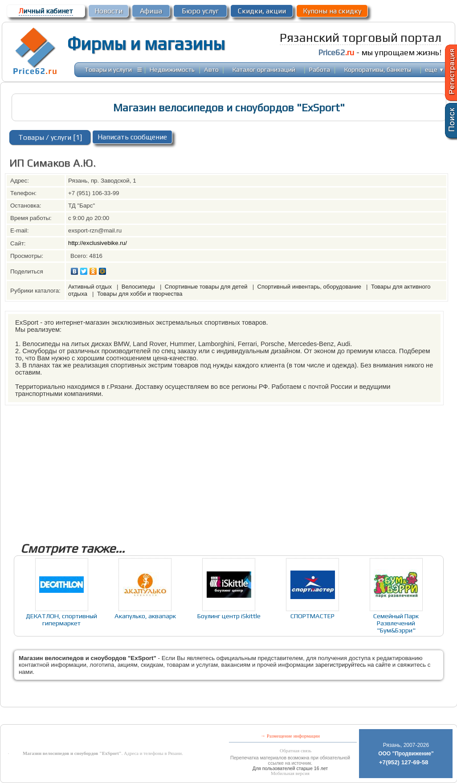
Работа (319, 69)
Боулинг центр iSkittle (229, 616)
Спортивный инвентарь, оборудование (310, 286)
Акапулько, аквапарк (145, 616)
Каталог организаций (264, 69)
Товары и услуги (108, 69)
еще (434, 69)
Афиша (151, 11)
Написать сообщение (132, 137)
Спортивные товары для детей (207, 286)
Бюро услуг (200, 11)
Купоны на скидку (332, 11)
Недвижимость (172, 69)
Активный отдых (91, 286)
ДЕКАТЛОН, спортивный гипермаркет (61, 619)
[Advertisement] (228, 467)
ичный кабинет (46, 11)
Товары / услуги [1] (50, 137)
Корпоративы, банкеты (377, 69)
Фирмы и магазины (146, 43)
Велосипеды (139, 286)
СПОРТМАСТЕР (312, 616)
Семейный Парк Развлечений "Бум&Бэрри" (396, 623)
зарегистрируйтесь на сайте (353, 664)
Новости (108, 11)
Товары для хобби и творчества (140, 293)
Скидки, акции (262, 11)
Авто (211, 69)
